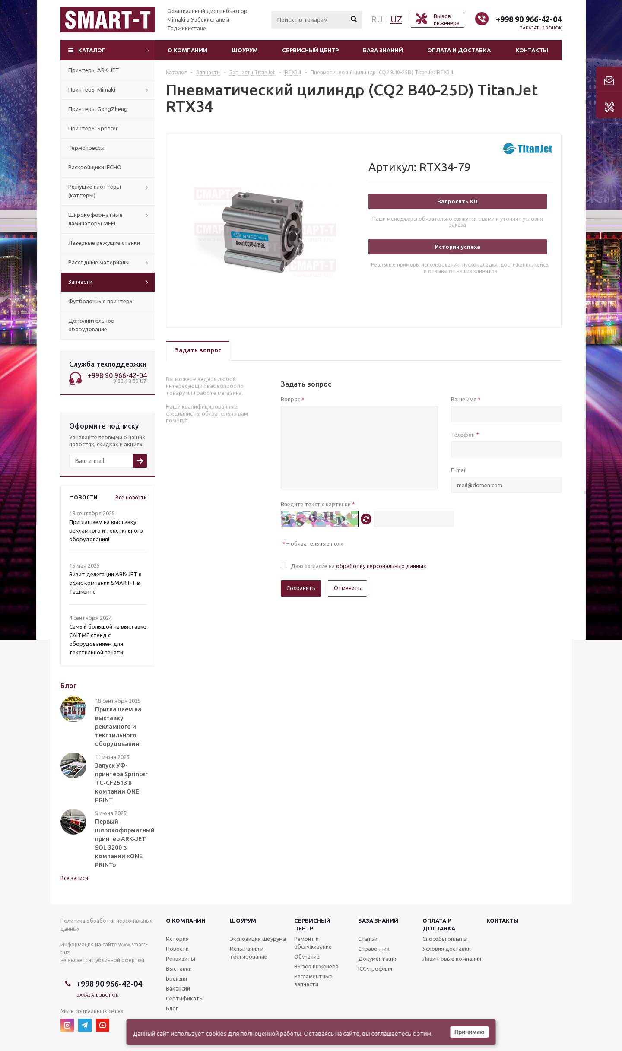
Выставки (179, 968)
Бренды (176, 978)
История (177, 939)
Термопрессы (86, 148)
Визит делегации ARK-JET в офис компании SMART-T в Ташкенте (105, 582)
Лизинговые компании (451, 959)
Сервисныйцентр (312, 924)
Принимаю (470, 1032)
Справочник (374, 949)
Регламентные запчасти (313, 980)
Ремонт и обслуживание (313, 942)
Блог (172, 1008)
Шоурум (245, 50)
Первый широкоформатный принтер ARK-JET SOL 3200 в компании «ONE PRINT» (125, 843)
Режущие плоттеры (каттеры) (94, 191)
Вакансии (178, 988)
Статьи (368, 939)
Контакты (532, 50)
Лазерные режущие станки (104, 243)
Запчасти (80, 282)
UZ (396, 19)
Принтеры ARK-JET (93, 70)
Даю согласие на (358, 566)
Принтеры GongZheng (97, 109)
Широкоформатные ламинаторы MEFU (95, 219)
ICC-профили (375, 968)
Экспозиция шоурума (258, 939)
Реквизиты (180, 959)
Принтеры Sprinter (93, 128)
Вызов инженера (316, 966)
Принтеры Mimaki (91, 89)
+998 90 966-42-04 (529, 19)
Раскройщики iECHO (94, 167)
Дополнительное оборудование (91, 325)
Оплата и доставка (459, 50)
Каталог (91, 50)
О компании (187, 50)
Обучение (307, 956)
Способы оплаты (445, 939)
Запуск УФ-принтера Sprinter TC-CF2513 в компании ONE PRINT (121, 782)
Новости (177, 949)
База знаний (383, 50)
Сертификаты (185, 998)
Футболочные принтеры (101, 301)
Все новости (131, 497)
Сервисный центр (310, 50)
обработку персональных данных (381, 566)
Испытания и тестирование (248, 952)
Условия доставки (446, 949)
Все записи (74, 878)
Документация (378, 959)
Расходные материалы (99, 262)
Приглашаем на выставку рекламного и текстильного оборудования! (106, 530)
